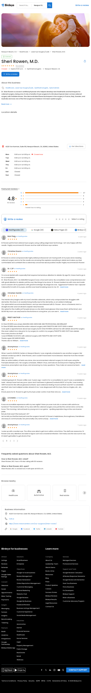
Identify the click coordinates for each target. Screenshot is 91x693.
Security (31, 680)
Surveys (4, 612)
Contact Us (50, 606)
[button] (17, 440)
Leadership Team (52, 564)
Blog (47, 578)
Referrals (4, 567)
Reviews (4, 564)
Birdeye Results (51, 599)
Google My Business (24, 601)
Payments (5, 599)
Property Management (25, 645)
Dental (19, 627)
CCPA (49, 680)
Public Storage (22, 649)
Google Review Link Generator (73, 579)
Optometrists (54, 88)
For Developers (68, 590)
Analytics (4, 635)
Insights (4, 615)
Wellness (20, 659)
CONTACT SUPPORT (78, 669)
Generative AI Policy (59, 680)
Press (47, 581)
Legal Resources (51, 603)
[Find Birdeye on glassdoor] (63, 669)
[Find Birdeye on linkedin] (50, 669)
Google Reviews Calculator (72, 572)
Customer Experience (24, 611)
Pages (3, 571)
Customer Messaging (25, 587)
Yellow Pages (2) (57, 230)
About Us (49, 560)
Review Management (24, 576)
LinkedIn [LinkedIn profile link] (48, 528)
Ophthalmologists (34, 69)
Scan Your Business (70, 583)
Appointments (6, 592)
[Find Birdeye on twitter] (46, 669)
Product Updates (52, 585)
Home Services (22, 638)
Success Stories (51, 592)
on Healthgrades (21, 236)
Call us (11, 518)
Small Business (22, 560)
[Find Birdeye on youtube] (59, 669)
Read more (6, 104)
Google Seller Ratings (6, 575)
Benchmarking (6, 619)
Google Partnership (5, 643)
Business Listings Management (28, 608)
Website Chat (22, 594)
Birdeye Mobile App (8, 647)
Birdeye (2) (78, 230)
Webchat (4, 585)
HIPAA (43, 680)
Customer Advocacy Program (73, 601)
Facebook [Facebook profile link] (25, 528)
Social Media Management (26, 615)
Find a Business (68, 587)
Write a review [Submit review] (10, 74)
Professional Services (70, 564)
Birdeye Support (68, 594)
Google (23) (36, 230)
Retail (19, 656)
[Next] (84, 492)
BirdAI (3, 631)
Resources (49, 574)
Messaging (5, 608)
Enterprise (20, 564)
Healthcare (23, 52)
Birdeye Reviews (51, 596)
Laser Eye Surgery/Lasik (40, 52)
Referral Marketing (23, 590)
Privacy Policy (22, 680)
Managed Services (69, 560)
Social (3, 589)
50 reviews (20, 66)
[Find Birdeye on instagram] (54, 669)
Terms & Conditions (8, 680)
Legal (18, 642)
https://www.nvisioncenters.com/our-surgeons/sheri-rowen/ (33, 523)
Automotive (21, 624)
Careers (48, 588)
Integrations (6, 638)
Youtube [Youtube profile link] (59, 528)
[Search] (49, 5)
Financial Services (23, 631)
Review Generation (24, 579)
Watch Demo (50, 567)
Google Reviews (22, 597)
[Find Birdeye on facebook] (42, 669)
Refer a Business (69, 597)
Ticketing (4, 622)
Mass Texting (6, 596)
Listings (4, 560)
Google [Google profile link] (13, 528)
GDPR (38, 680)
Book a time (50, 571)
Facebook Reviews (23, 604)
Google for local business (26, 572)
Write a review (82, 5)
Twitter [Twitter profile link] (37, 528)
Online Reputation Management (29, 583)
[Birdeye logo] (8, 5)
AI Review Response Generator (74, 576)
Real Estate (21, 652)
